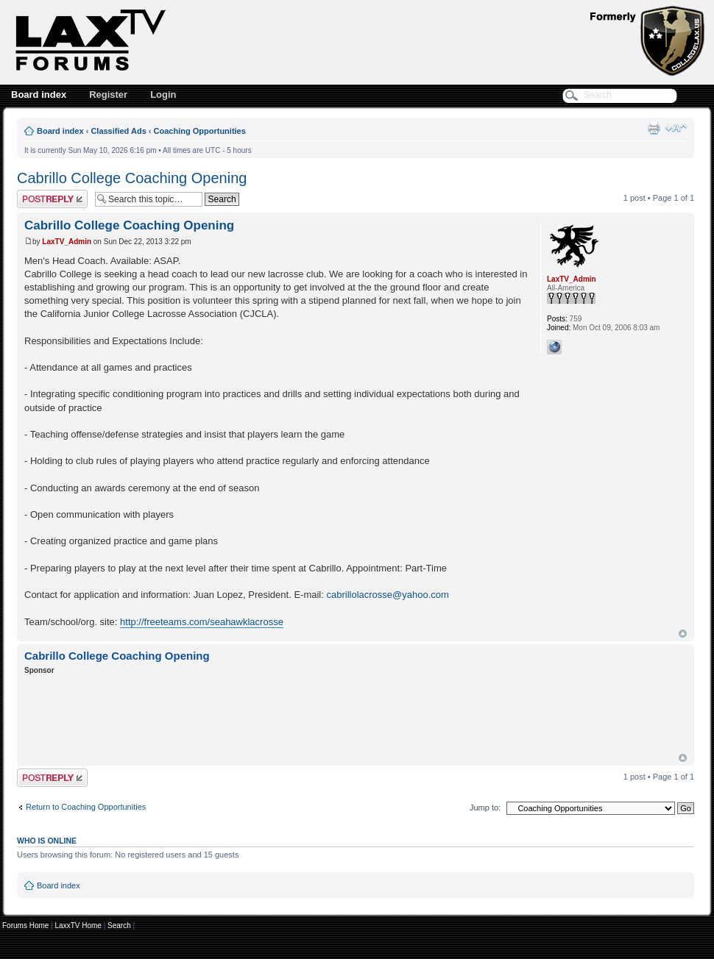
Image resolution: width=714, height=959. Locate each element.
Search (119, 925)
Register (108, 94)
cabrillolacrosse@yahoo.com (387, 594)
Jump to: (485, 807)
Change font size (676, 128)
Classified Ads (118, 130)
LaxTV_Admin (66, 242)
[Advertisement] (292, 716)
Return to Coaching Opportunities (86, 806)
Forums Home (25, 925)
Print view (654, 128)
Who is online (47, 840)
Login (163, 94)
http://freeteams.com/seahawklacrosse (201, 621)
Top (683, 634)
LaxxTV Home (78, 925)
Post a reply (52, 199)
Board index (38, 94)
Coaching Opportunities (200, 130)
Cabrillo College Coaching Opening (132, 178)
